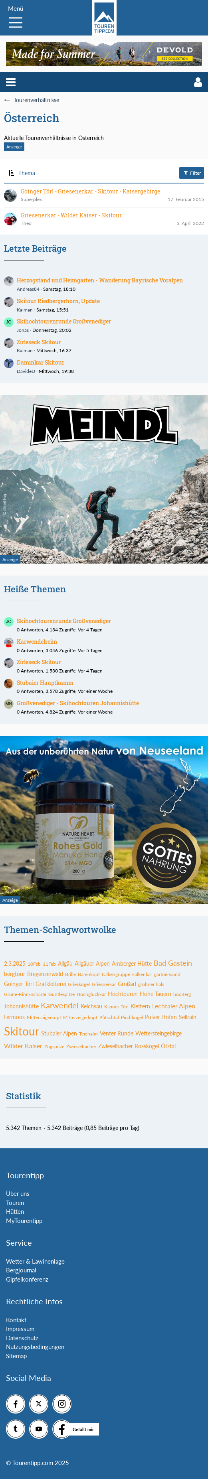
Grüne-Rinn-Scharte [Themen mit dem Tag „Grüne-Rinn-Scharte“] (25, 994)
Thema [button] (26, 173)
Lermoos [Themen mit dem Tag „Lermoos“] (14, 1017)
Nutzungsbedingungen (35, 1346)
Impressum (20, 1328)
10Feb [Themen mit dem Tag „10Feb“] (34, 964)
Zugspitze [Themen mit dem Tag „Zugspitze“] (54, 1046)
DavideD (26, 371)
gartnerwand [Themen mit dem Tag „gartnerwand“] (167, 974)
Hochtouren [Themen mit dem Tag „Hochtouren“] (123, 993)
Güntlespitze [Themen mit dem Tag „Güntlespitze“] (61, 994)
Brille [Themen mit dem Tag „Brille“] (70, 974)
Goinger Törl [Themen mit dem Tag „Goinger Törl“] (19, 983)
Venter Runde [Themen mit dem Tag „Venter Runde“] (116, 1033)
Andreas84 (28, 289)
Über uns (18, 1193)
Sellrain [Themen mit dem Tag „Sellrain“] (187, 1017)
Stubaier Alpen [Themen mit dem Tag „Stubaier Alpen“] (59, 1033)
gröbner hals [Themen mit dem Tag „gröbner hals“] (151, 984)
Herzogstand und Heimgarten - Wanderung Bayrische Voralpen (100, 280)
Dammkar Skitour (40, 362)
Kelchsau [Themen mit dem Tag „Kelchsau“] (91, 1006)
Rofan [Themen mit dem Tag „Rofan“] (169, 1017)
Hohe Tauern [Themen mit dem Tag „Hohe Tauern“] (155, 993)
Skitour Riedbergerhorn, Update (58, 301)
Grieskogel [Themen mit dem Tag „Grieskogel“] (79, 984)
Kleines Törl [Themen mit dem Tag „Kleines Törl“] (116, 1007)
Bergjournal (21, 1270)
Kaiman (25, 310)
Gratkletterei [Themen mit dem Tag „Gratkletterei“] (51, 983)
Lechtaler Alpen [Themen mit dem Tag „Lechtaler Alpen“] (173, 1006)
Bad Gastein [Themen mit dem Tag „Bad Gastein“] (173, 962)
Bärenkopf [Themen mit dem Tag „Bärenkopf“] (89, 974)
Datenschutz (22, 1337)
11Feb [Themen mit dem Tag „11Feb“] (49, 964)
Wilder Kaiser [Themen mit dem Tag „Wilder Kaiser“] (23, 1045)
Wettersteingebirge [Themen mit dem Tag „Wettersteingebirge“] (158, 1033)
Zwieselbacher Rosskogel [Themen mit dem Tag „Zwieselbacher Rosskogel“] (128, 1046)
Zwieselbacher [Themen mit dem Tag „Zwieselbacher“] (81, 1046)
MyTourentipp (24, 1220)
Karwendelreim (37, 641)
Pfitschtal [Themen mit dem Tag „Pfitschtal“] (109, 1017)
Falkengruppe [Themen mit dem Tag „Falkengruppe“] (116, 974)
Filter (191, 173)
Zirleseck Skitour (39, 342)
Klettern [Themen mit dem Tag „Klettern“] (140, 1006)
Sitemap (16, 1355)
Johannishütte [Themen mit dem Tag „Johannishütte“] (21, 1006)
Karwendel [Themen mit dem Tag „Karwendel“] (60, 1005)
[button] (11, 82)
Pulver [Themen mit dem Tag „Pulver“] (152, 1017)
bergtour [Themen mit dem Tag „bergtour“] (14, 973)
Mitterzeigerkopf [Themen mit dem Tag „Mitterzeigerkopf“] (80, 1017)
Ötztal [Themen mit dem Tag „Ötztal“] (168, 1046)
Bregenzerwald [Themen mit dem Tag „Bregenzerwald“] (45, 973)
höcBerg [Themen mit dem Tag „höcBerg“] (182, 994)
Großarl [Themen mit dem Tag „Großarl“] (127, 983)
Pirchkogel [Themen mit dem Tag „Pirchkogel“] (132, 1017)
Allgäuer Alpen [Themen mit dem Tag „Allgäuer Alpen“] (92, 963)
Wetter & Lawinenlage (35, 1261)
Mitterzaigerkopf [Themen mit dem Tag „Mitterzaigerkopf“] (44, 1017)
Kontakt (16, 1319)
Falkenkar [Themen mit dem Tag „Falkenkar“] (142, 974)
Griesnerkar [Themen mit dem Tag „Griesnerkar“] (104, 984)
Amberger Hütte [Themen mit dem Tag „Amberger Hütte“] (132, 963)
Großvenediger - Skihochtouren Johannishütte (78, 703)
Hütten (15, 1211)
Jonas (23, 330)
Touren (15, 1202)
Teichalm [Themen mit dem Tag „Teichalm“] (88, 1034)
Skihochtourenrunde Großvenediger (64, 321)
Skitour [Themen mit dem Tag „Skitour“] (21, 1031)
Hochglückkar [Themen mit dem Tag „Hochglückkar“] (91, 994)
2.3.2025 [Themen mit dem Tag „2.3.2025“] (15, 963)
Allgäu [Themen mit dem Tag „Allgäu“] (65, 963)
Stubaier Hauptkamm (45, 682)
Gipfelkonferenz (27, 1279)
